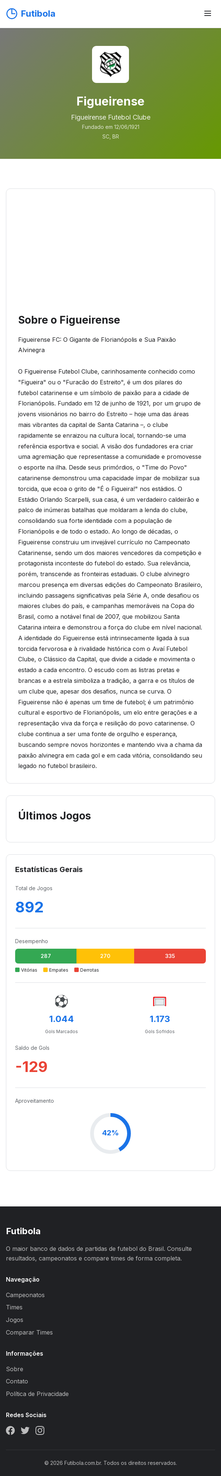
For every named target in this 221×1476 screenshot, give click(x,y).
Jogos (14, 1319)
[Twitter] (25, 1432)
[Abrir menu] (207, 14)
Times (14, 1307)
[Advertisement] (110, 256)
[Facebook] (10, 1432)
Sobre (14, 1369)
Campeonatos (25, 1295)
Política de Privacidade (37, 1393)
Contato (17, 1381)
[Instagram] (39, 1432)
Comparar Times (29, 1332)
